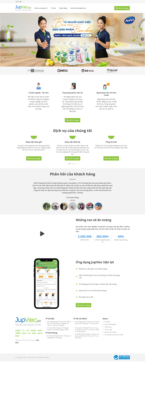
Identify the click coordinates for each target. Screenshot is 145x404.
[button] (142, 39)
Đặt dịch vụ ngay (122, 8)
